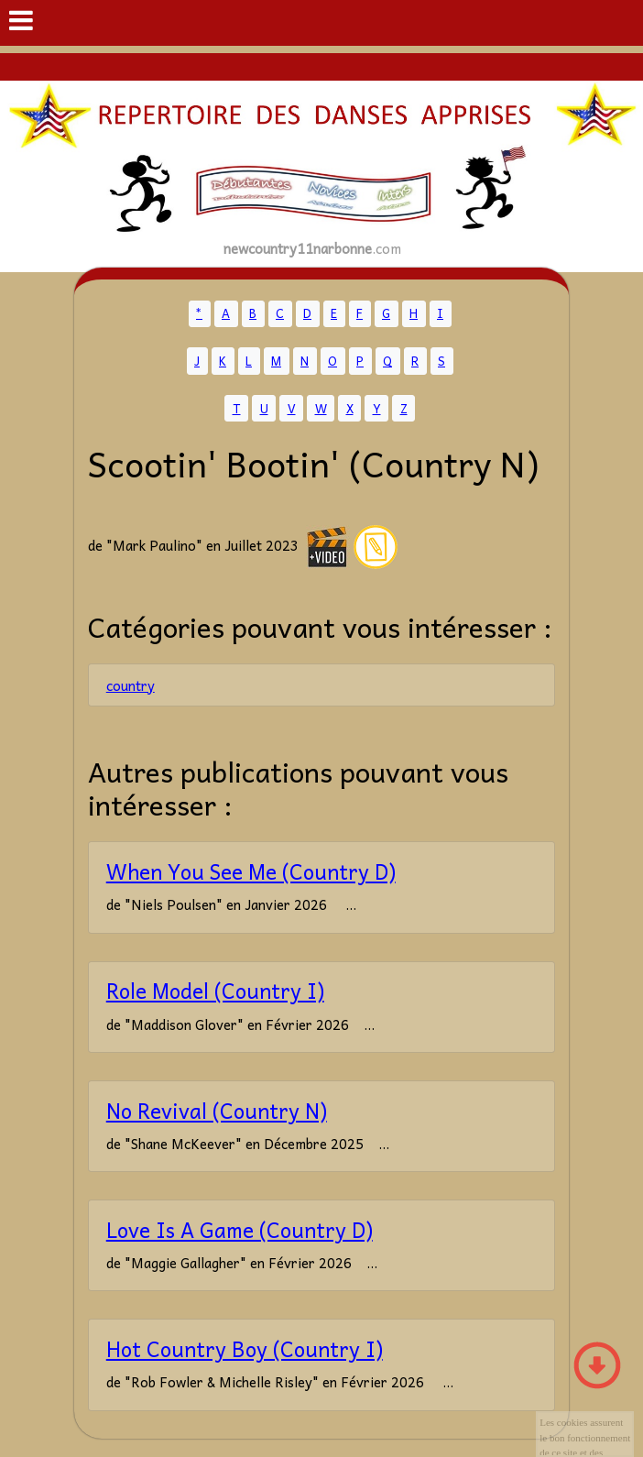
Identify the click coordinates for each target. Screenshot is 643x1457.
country (130, 685)
